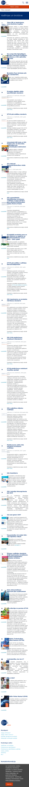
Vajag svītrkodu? (5, 732)
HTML (11, 109)
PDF (8, 109)
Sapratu (9, 784)
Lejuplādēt (3, 36)
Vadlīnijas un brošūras (7, 745)
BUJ (2, 754)
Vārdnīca (3, 752)
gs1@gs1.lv (18, 545)
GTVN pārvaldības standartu (19, 285)
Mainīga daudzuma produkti (9, 736)
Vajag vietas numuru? (7, 734)
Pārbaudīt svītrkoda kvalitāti (9, 738)
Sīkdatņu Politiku (14, 780)
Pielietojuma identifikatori (8, 747)
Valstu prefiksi (5, 751)
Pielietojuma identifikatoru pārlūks (10, 749)
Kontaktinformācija (8, 761)
